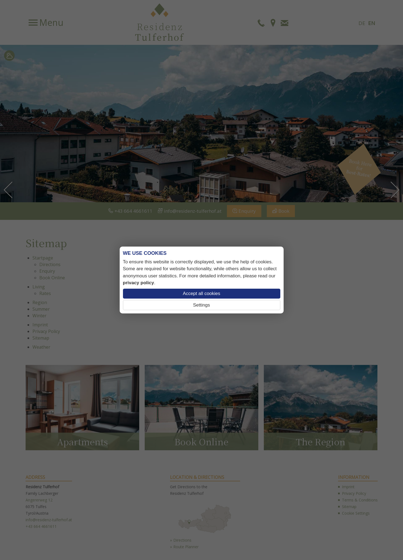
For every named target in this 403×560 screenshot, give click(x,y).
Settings (201, 305)
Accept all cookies (201, 293)
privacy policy (138, 282)
